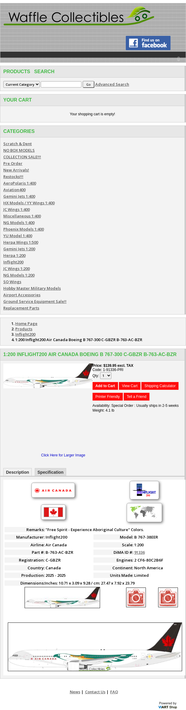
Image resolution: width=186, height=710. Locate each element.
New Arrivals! (16, 170)
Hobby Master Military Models (32, 288)
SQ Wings (12, 281)
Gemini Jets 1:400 (19, 196)
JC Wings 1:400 (16, 209)
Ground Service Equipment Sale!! (34, 301)
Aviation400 (14, 189)
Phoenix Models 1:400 (23, 229)
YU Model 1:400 (17, 235)
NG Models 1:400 (18, 222)
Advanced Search (112, 84)
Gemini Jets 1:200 (19, 249)
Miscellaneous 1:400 (22, 216)
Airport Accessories (21, 295)
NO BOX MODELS (19, 150)
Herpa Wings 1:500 (20, 242)
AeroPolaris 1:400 (19, 183)
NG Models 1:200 (18, 275)
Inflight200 (13, 262)
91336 (139, 552)
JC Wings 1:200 (16, 268)
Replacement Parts (21, 308)
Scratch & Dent (17, 143)
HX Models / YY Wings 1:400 (29, 203)
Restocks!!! (13, 176)
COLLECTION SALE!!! (22, 157)
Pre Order (12, 163)
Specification (50, 472)
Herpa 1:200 (14, 255)
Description (17, 472)
